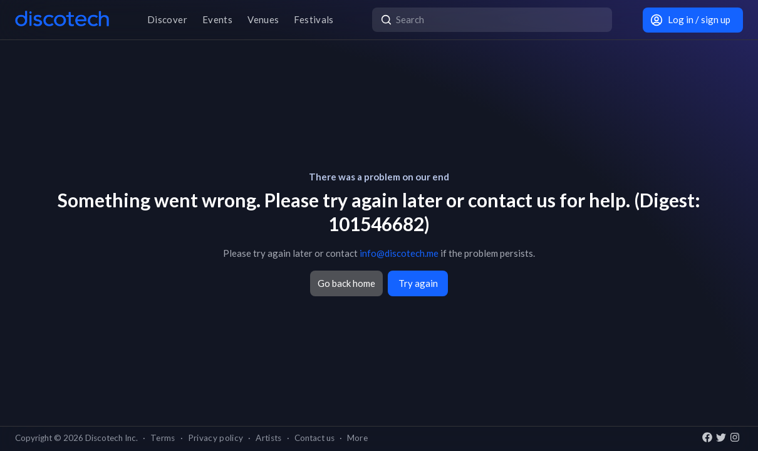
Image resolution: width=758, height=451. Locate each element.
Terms (162, 438)
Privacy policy (216, 438)
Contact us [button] (314, 438)
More (357, 438)
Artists (268, 438)
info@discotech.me (399, 253)
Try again (418, 283)
